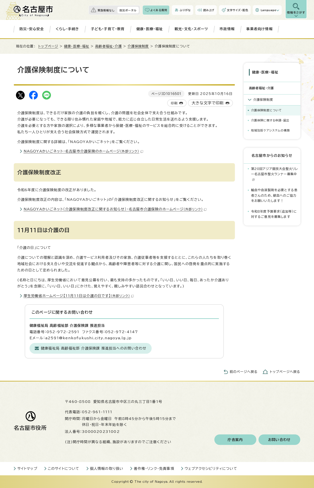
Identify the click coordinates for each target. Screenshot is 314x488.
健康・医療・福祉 (149, 29)
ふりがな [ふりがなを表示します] (185, 10)
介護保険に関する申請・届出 (270, 120)
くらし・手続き (67, 29)
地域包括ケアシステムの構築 (270, 130)
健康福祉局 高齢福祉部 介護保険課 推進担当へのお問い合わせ (93, 348)
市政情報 (227, 29)
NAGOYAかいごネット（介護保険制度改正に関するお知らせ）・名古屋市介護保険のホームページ (115, 209)
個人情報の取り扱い (106, 468)
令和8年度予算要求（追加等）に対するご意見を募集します (274, 214)
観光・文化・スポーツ (191, 29)
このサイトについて (64, 468)
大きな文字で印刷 (208, 103)
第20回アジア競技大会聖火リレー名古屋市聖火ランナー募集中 (274, 174)
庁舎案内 (235, 439)
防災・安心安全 (31, 29)
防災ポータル (128, 10)
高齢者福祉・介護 (108, 46)
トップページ (48, 46)
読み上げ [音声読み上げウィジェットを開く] (209, 10)
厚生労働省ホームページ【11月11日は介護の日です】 (79, 295)
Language (268, 10)
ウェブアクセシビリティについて (211, 468)
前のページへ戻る (244, 371)
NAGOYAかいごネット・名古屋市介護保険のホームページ (83, 151)
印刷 (174, 103)
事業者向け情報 (259, 29)
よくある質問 (158, 10)
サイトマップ (27, 468)
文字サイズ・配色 (237, 10)
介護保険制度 (138, 46)
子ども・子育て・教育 (108, 29)
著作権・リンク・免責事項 (154, 468)
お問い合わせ (279, 439)
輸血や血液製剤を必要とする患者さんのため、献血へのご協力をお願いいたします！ (274, 195)
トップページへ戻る (285, 371)
